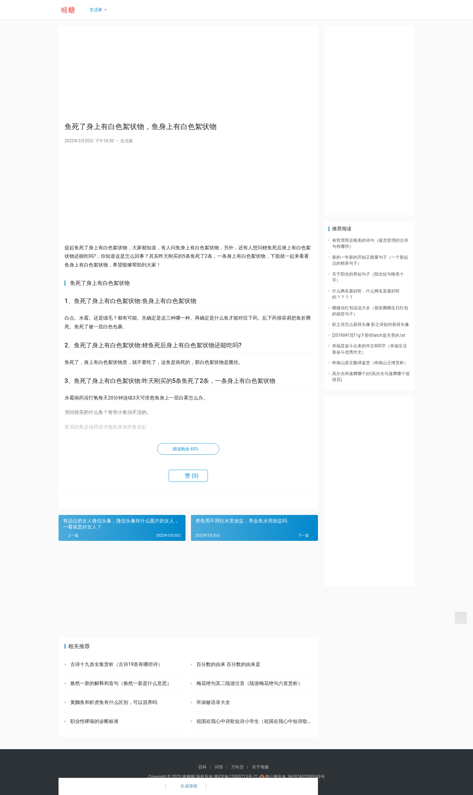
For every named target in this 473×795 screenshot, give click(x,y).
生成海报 (185, 786)
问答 (219, 767)
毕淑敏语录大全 (212, 702)
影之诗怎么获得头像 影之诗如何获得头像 (370, 324)
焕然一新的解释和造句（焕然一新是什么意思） (120, 683)
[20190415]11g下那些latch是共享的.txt (368, 335)
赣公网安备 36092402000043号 (292, 776)
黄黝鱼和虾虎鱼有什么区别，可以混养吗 (113, 702)
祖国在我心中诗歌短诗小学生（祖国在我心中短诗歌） (253, 721)
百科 (202, 767)
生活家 (98, 9)
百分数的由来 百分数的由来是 (227, 664)
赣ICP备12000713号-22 (236, 776)
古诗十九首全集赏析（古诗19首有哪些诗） (116, 664)
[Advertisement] (188, 73)
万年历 (237, 767)
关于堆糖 (260, 767)
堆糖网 (188, 776)
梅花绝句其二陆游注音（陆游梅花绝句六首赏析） (249, 683)
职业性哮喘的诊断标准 (94, 721)
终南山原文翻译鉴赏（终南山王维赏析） (370, 362)
